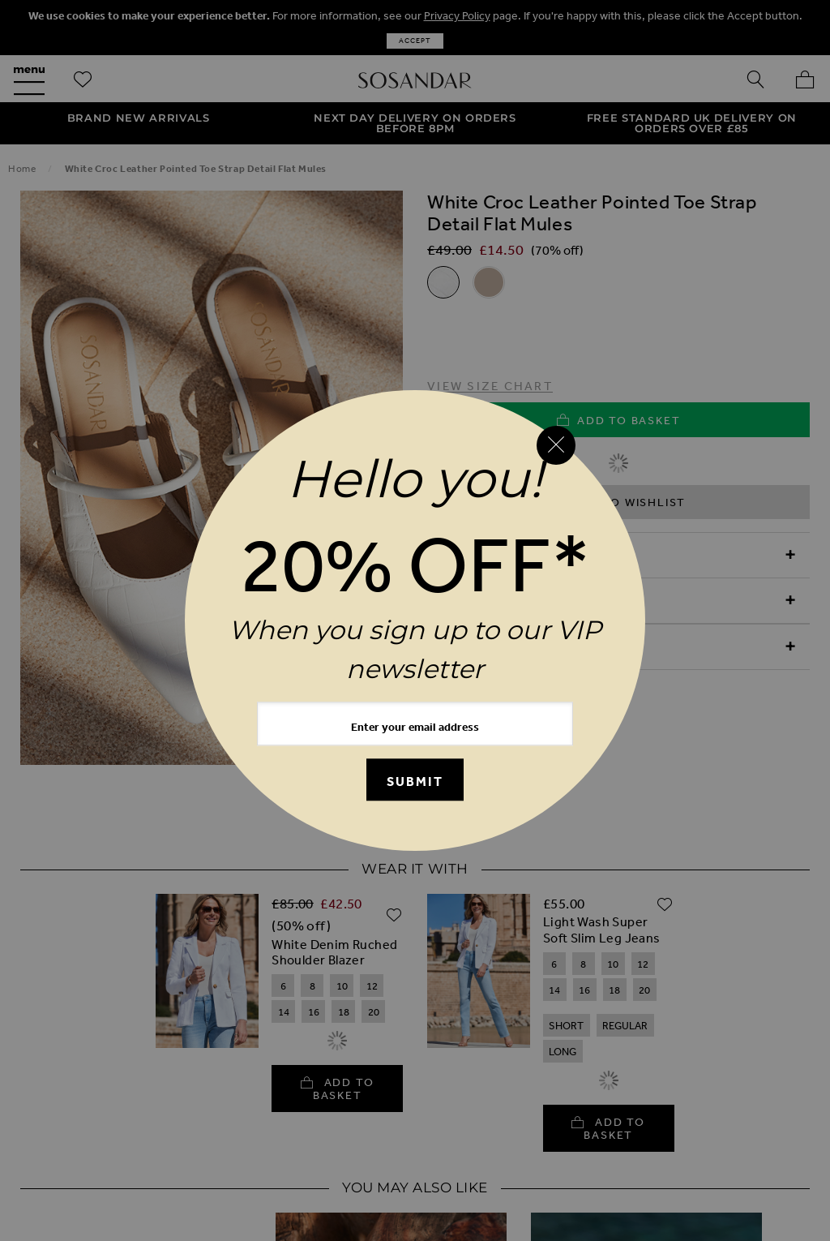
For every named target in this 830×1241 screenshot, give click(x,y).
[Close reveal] (556, 445)
